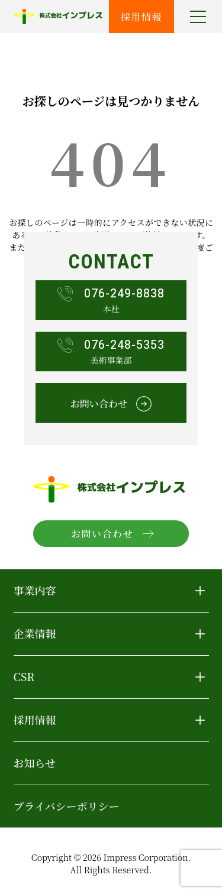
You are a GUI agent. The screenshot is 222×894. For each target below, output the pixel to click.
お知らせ (35, 762)
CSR (24, 676)
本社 (111, 300)
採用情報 (141, 16)
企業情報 (35, 633)
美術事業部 (111, 351)
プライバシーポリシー (67, 806)
